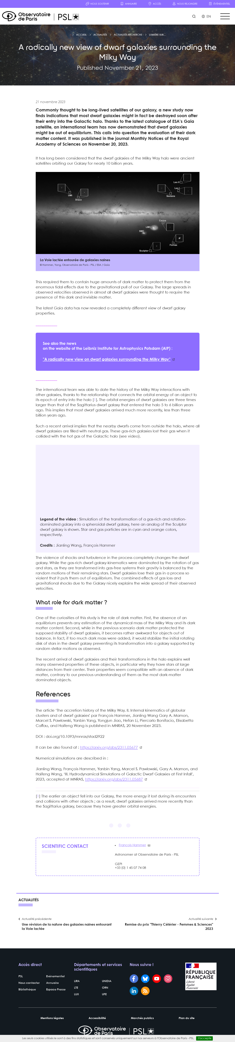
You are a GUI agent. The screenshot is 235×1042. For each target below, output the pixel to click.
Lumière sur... (157, 35)
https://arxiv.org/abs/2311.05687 (114, 779)
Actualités (100, 35)
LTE (76, 987)
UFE (104, 994)
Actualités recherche (128, 35)
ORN (105, 987)
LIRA (77, 981)
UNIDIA (106, 981)
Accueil (81, 35)
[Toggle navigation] (225, 16)
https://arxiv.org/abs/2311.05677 (109, 747)
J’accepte (204, 1038)
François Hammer (132, 845)
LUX (76, 994)
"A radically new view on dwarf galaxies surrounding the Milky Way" (107, 360)
